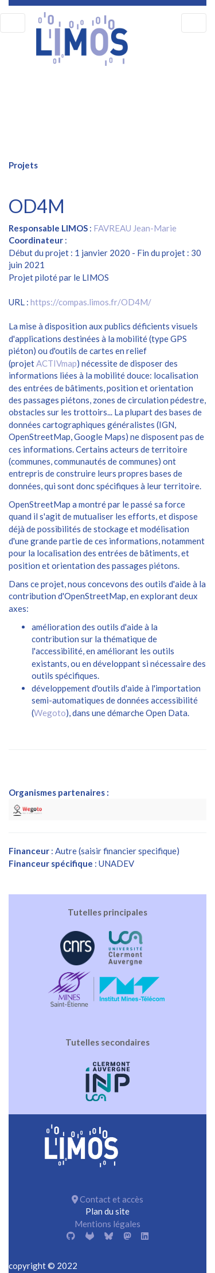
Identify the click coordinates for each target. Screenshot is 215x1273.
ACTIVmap (56, 363)
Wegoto (50, 713)
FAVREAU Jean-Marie (135, 228)
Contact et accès (107, 1199)
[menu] (12, 23)
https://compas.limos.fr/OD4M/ (90, 302)
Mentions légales (107, 1224)
